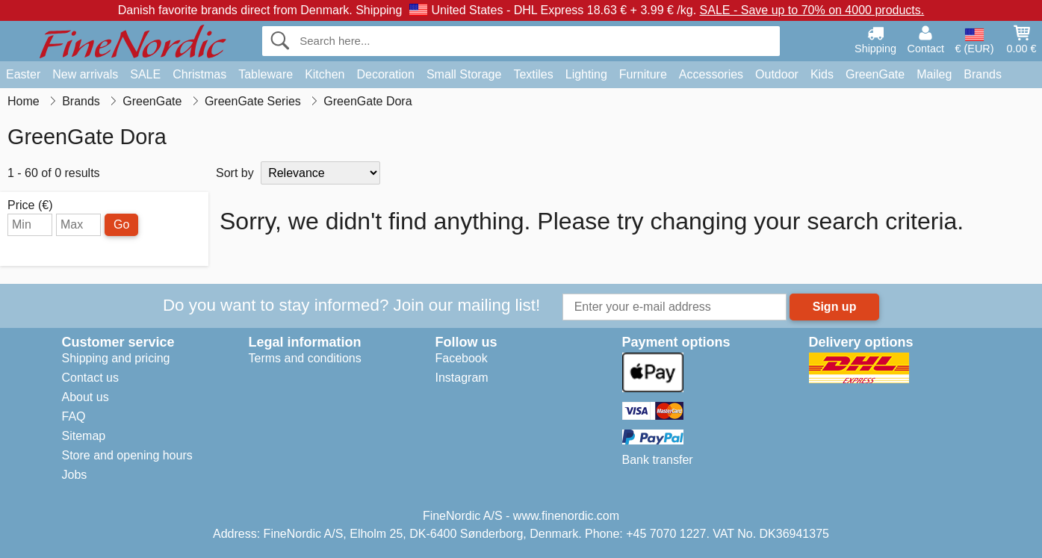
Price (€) (29, 205)
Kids (822, 74)
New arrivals (85, 74)
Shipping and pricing (116, 358)
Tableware (265, 74)
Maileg (934, 74)
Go (121, 224)
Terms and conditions (305, 358)
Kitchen (324, 74)
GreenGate (875, 74)
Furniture (643, 74)
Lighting (586, 74)
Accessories (711, 74)
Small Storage (464, 74)
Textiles (533, 74)
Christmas (199, 74)
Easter (23, 74)
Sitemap (84, 436)
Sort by (235, 173)
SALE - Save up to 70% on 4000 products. (812, 10)
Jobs (74, 474)
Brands (983, 74)
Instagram (462, 377)
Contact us (90, 377)
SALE (145, 74)
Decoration (386, 74)
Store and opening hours (127, 455)
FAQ (74, 416)
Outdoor (776, 74)
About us (85, 397)
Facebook (461, 358)
